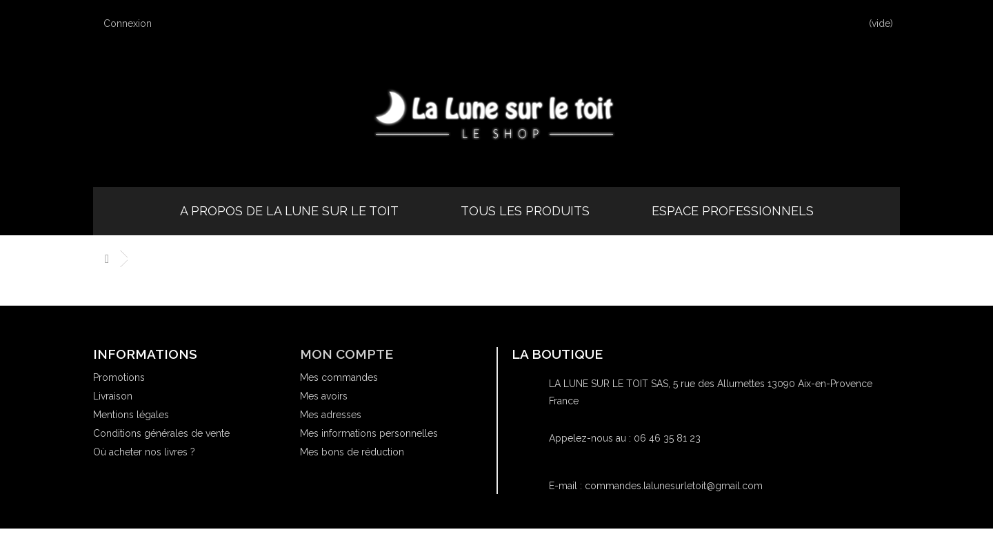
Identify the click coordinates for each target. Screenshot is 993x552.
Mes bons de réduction (352, 451)
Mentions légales (131, 414)
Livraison (112, 396)
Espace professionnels (733, 211)
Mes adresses (330, 414)
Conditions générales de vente (161, 433)
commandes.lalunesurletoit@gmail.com (674, 485)
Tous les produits (525, 211)
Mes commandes (339, 377)
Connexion (134, 23)
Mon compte (346, 354)
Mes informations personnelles (369, 433)
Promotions (119, 377)
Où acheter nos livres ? (144, 451)
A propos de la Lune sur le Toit (289, 211)
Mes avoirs (324, 396)
